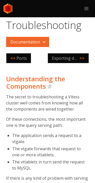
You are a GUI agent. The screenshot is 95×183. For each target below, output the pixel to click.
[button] (86, 8)
